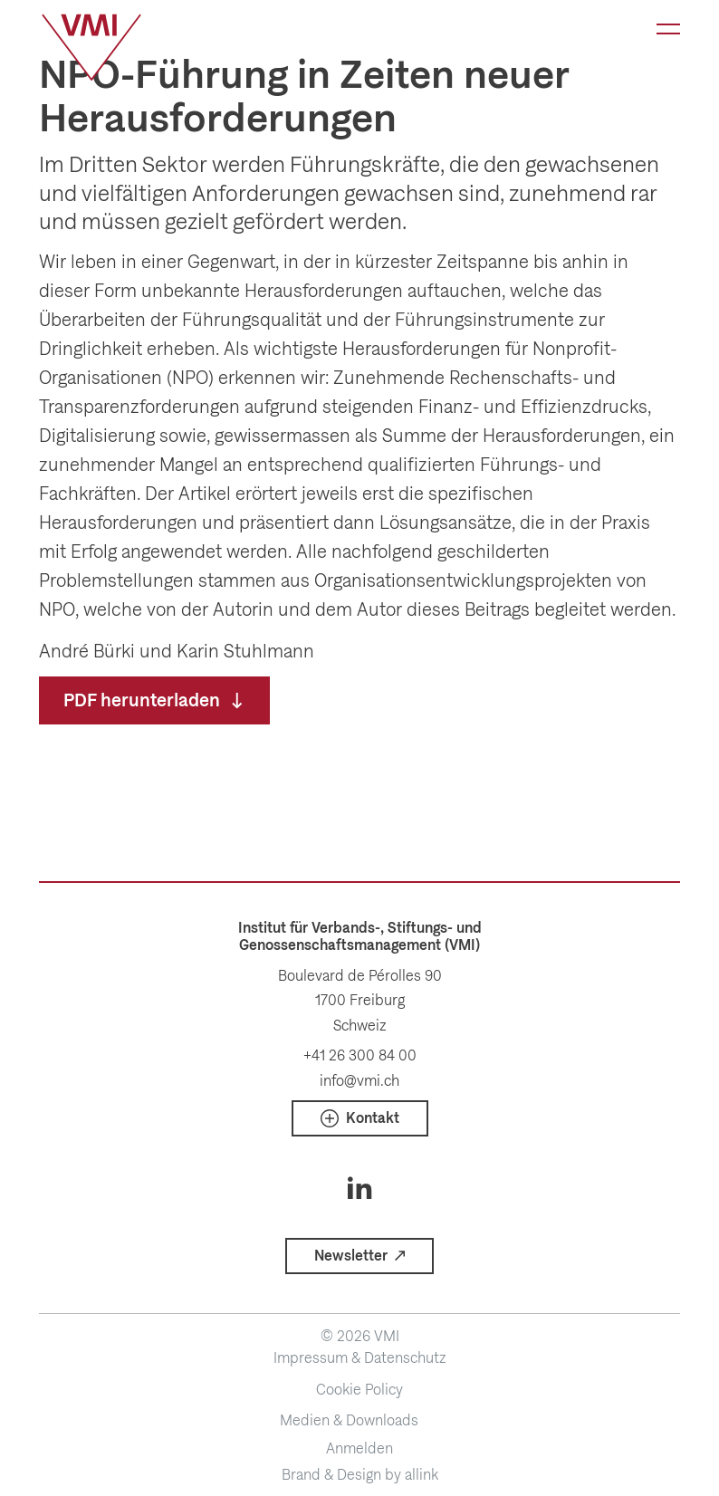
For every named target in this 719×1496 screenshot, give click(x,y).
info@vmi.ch (359, 1080)
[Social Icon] (360, 1187)
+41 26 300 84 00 (360, 1055)
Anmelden (359, 1448)
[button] (360, 1118)
